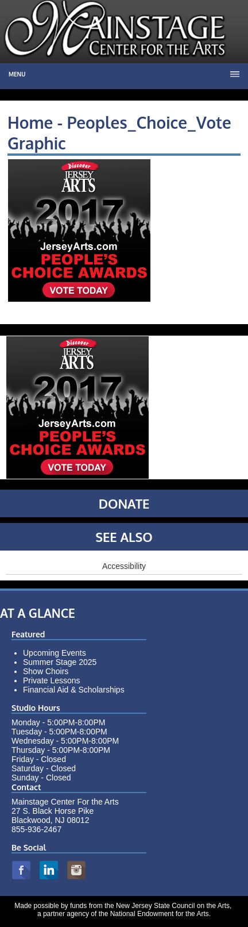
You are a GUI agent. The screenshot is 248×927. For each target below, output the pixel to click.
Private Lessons (51, 680)
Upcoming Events (54, 652)
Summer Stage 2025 (59, 662)
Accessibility (124, 566)
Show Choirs (45, 671)
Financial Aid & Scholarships (74, 689)
